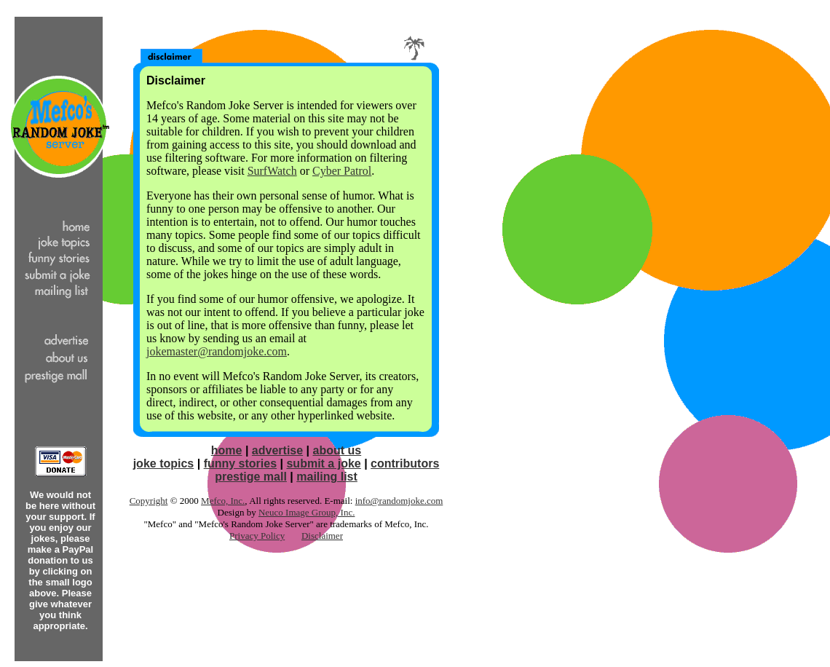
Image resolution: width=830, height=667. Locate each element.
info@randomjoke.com (399, 500)
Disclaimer (322, 535)
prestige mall (251, 476)
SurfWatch (272, 171)
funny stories (240, 463)
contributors (405, 463)
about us (337, 450)
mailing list (326, 476)
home (226, 450)
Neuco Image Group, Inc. (306, 512)
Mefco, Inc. (223, 500)
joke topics (163, 463)
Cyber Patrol (341, 171)
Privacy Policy (257, 535)
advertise (277, 450)
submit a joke (323, 463)
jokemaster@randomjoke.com (216, 351)
